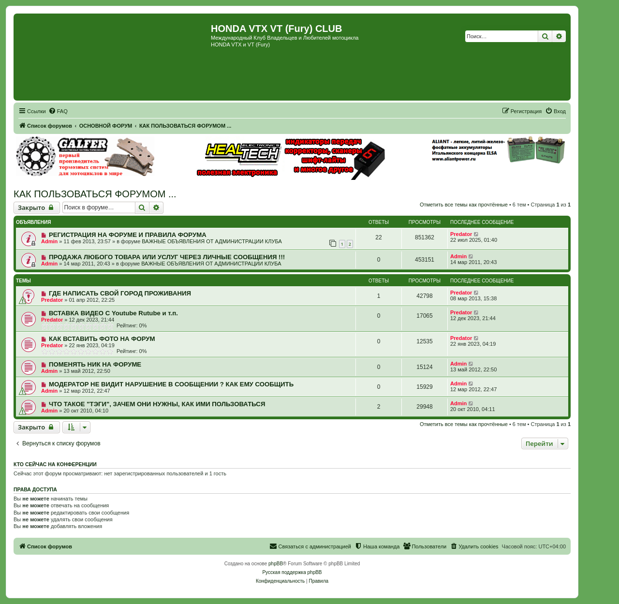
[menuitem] (58, 111)
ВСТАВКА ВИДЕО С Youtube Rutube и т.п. (113, 313)
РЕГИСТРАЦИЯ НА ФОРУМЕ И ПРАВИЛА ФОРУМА (127, 234)
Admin (49, 241)
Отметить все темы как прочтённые (464, 204)
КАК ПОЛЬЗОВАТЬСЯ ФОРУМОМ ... (95, 194)
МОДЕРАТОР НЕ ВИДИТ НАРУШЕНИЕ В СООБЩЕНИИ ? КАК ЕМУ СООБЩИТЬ (171, 384)
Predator (461, 234)
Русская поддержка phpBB (292, 572)
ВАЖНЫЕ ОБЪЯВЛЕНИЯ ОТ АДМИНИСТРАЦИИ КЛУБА (211, 241)
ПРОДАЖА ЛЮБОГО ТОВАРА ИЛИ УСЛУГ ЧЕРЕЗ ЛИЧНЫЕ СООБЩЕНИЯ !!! (167, 257)
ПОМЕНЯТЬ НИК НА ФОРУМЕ (95, 364)
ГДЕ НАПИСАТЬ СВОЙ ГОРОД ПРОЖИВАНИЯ (120, 293)
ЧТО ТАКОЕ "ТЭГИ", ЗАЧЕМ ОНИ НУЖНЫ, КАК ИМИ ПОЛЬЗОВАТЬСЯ (157, 404)
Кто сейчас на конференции (55, 464)
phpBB (275, 563)
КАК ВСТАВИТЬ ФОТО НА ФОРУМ (102, 338)
